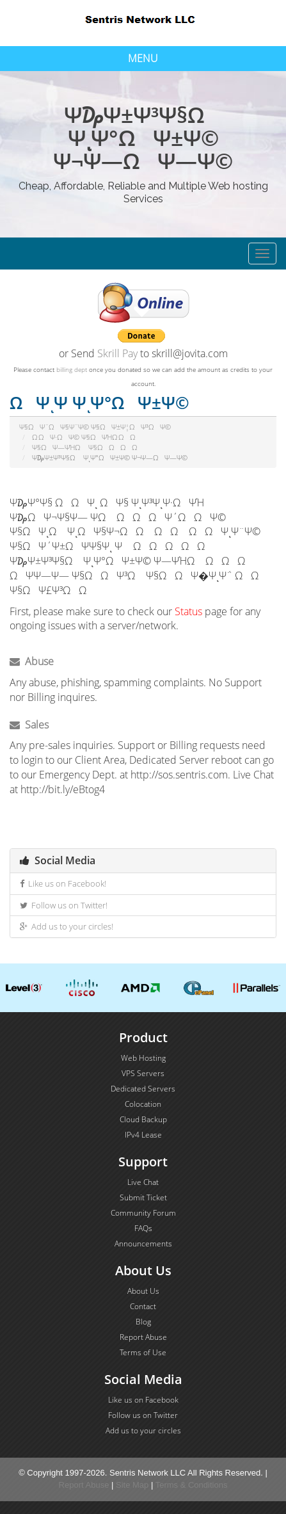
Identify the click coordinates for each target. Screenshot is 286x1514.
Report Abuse (143, 1337)
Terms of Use (143, 1352)
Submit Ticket (143, 1197)
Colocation (143, 1104)
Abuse (32, 661)
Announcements (143, 1243)
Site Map (132, 1485)
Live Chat (143, 1182)
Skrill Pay (117, 353)
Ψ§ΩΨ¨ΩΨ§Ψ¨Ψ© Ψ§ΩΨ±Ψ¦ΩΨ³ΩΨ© (95, 426)
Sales (29, 725)
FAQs (143, 1228)
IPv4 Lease (143, 1134)
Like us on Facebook (143, 1399)
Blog (143, 1321)
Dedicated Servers (143, 1088)
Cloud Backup (143, 1119)
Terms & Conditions (191, 1485)
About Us (143, 1290)
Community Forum (143, 1212)
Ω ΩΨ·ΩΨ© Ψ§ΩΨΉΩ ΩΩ (86, 437)
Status (188, 611)
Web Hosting (143, 1057)
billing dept (71, 369)
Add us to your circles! (66, 926)
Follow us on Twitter (143, 1415)
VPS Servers (143, 1073)
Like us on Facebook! (63, 883)
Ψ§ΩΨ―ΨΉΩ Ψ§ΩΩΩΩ (87, 447)
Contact (143, 1306)
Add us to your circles (143, 1430)
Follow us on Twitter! (63, 905)
